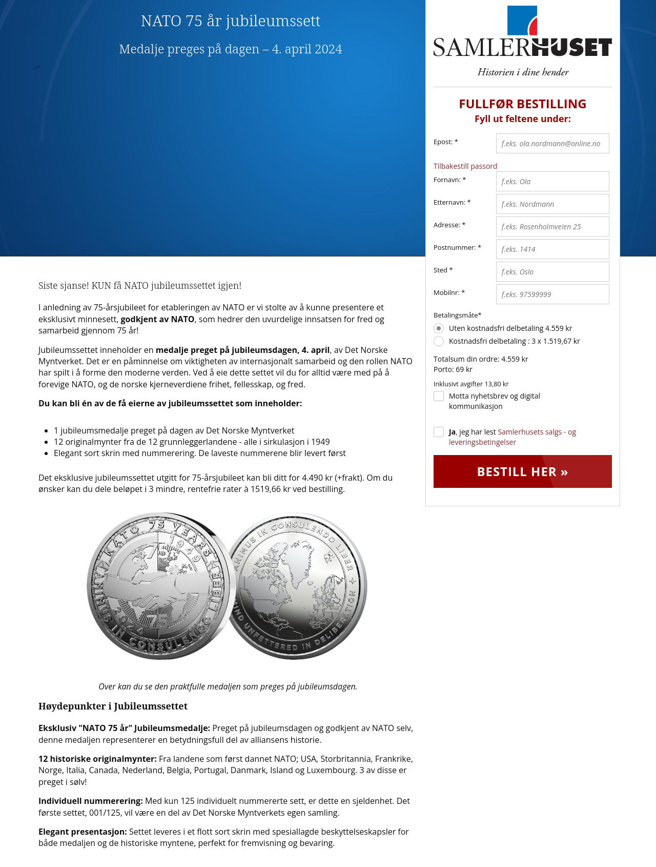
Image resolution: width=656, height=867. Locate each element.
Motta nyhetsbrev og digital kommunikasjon (494, 401)
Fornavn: (447, 179)
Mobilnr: (447, 292)
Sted (440, 269)
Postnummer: (455, 247)
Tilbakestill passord (466, 166)
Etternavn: (449, 202)
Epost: (446, 142)
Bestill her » (523, 471)
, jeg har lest (512, 437)
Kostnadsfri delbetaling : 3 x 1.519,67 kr (514, 341)
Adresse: (447, 224)
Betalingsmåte (456, 315)
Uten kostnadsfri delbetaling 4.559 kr (510, 328)
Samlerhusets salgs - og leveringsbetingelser (512, 437)
